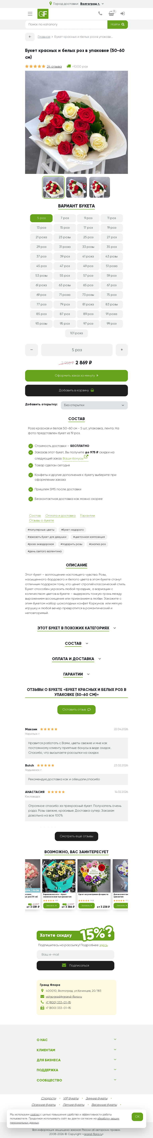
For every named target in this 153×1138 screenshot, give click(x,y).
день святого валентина (45, 551)
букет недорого (73, 529)
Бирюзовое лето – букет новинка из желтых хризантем (57, 896)
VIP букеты (70, 1098)
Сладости (48, 1098)
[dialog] (100, 13)
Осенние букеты (43, 1105)
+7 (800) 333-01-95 (58, 1002)
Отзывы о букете (41, 520)
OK (137, 1116)
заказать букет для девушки (47, 537)
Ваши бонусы (75, 457)
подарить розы (72, 544)
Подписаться (75, 965)
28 (92, 900)
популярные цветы (41, 529)
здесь (103, 945)
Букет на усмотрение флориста (93, 895)
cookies (34, 1114)
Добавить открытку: (41, 404)
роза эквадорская (41, 544)
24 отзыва (54, 66)
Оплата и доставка (60, 515)
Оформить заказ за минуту (76, 375)
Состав (35, 515)
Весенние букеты (104, 1105)
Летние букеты (73, 1105)
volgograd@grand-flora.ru (64, 996)
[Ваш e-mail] (75, 954)
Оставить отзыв (76, 709)
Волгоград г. (92, 4)
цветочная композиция (90, 537)
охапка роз (98, 544)
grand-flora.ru (93, 1134)
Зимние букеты (96, 1098)
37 (127, 900)
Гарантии (87, 515)
